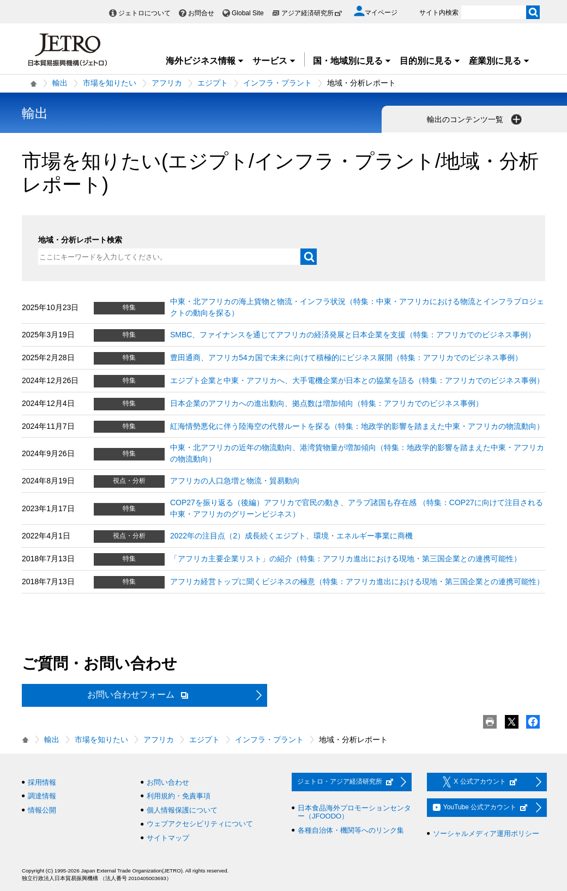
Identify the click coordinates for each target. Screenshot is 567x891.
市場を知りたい (109, 82)
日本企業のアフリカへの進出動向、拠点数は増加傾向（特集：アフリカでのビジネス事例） (326, 403)
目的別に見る (430, 60)
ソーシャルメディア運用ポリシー (486, 833)
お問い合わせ (168, 782)
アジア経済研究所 (311, 13)
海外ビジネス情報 (205, 60)
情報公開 (42, 810)
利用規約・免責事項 (178, 796)
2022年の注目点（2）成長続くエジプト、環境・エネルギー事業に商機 (291, 535)
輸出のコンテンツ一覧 (475, 119)
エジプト (212, 82)
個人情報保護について (182, 810)
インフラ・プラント (277, 82)
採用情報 (42, 782)
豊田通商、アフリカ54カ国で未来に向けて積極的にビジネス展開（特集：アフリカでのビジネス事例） (346, 357)
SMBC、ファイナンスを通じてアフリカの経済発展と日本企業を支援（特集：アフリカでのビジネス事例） (352, 334)
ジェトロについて (144, 13)
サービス (274, 60)
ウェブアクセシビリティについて (200, 824)
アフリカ (167, 82)
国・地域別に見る (352, 60)
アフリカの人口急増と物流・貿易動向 (235, 480)
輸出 (60, 82)
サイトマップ (168, 838)
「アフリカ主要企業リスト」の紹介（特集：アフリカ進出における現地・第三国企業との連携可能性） (345, 558)
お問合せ (201, 13)
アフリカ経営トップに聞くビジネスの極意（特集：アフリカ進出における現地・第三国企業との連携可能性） (357, 581)
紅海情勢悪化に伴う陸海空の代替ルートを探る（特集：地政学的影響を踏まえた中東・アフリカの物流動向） (357, 426)
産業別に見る (499, 60)
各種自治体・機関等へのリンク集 (351, 830)
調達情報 (42, 796)
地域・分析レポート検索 (80, 239)
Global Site (248, 13)
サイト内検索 (439, 12)
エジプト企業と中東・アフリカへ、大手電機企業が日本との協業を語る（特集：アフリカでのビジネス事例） (357, 380)
